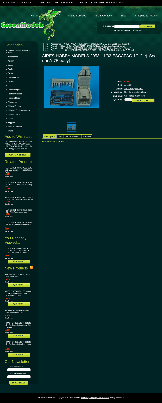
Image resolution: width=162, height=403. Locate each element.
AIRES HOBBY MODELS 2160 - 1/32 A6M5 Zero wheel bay (19, 211)
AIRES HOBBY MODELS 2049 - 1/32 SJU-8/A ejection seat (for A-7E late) (19, 170)
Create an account (115, 2)
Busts (10, 73)
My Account (9, 2)
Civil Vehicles (13, 77)
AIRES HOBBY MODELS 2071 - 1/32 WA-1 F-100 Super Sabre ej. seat (19, 185)
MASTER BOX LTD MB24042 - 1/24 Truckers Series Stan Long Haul (18, 344)
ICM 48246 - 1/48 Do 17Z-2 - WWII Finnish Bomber (17, 311)
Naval (10, 118)
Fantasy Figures (14, 90)
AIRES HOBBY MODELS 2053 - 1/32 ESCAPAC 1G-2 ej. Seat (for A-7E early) (19, 251)
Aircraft (11, 61)
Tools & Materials (15, 127)
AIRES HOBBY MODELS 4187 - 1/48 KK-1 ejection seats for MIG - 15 (19, 225)
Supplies (11, 123)
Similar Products (72, 136)
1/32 (61, 48)
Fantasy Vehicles (15, 94)
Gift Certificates (64, 2)
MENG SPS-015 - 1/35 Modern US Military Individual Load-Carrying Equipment (18, 293)
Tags (60, 136)
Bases (10, 65)
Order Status (27, 2)
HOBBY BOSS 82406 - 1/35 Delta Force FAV (17, 275)
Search (108, 26)
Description (49, 136)
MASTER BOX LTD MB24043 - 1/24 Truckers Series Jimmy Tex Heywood (18, 325)
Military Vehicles (14, 114)
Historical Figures (15, 98)
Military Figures (14, 106)
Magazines (12, 102)
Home (45, 44)
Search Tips (137, 30)
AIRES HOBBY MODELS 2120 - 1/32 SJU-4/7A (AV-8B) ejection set (19, 198)
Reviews (87, 136)
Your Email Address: (18, 373)
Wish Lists (45, 2)
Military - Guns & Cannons (19, 110)
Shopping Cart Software (99, 397)
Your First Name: (17, 366)
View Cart (83, 2)
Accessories (13, 57)
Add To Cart (19, 261)
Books (10, 69)
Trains (10, 131)
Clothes (11, 81)
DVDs (10, 86)
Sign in (97, 2)
